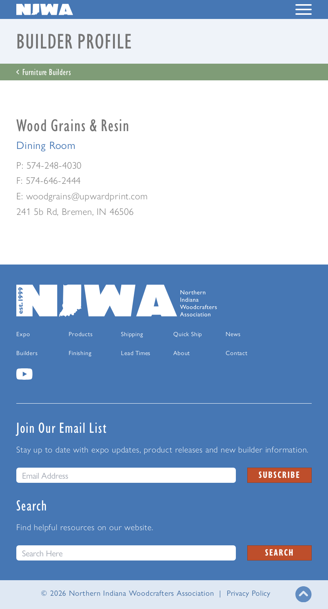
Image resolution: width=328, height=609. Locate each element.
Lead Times (136, 352)
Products (81, 333)
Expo (23, 333)
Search (279, 552)
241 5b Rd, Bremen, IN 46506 (75, 211)
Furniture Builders (43, 71)
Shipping (132, 333)
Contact (237, 352)
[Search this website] (126, 552)
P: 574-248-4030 (49, 164)
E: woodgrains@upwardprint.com (82, 195)
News (233, 333)
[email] (126, 475)
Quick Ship (187, 333)
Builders (27, 352)
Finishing (80, 352)
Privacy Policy (249, 592)
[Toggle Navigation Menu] (303, 11)
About (181, 352)
